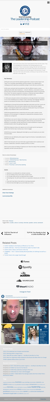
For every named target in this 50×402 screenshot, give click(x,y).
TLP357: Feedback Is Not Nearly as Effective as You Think (19, 246)
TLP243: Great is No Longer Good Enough (15, 255)
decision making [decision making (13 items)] (14, 384)
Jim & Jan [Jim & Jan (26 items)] (20, 387)
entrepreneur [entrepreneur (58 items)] (33, 384)
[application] (25, 51)
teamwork (40, 222)
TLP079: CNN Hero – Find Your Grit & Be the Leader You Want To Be (21, 247)
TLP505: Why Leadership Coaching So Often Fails (21, 369)
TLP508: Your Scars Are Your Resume (18, 367)
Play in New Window (14, 57)
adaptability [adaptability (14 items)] (5, 382)
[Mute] (25, 51)
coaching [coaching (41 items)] (27, 382)
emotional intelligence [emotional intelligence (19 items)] (25, 384)
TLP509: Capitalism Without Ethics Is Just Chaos (14, 359)
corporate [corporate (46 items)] (38, 382)
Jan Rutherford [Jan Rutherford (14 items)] (15, 387)
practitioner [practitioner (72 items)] (6, 391)
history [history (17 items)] (41, 384)
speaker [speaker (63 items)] (25, 391)
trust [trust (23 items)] (18, 393)
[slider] (13, 51)
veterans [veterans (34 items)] (21, 393)
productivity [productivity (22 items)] (12, 391)
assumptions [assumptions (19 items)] (9, 382)
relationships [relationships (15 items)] (17, 391)
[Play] (3, 51)
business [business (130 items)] (18, 382)
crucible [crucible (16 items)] (42, 382)
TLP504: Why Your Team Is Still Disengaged (20, 371)
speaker (31, 222)
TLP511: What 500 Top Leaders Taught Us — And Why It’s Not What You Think (21, 355)
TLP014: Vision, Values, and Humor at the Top (16, 249)
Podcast (11, 221)
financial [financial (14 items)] (38, 384)
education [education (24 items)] (19, 384)
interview (26, 222)
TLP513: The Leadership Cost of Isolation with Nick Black (16, 351)
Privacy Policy (43, 399)
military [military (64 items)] (19, 389)
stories (35, 222)
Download (36, 57)
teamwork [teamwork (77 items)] (6, 393)
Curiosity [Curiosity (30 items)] (10, 384)
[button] (25, 2)
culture (16, 222)
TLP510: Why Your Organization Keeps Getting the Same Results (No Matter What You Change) (25, 357)
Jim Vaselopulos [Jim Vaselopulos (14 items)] (24, 387)
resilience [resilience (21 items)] (21, 391)
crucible (11, 222)
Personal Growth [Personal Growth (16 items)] (33, 389)
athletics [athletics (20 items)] (13, 382)
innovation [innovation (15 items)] (5, 387)
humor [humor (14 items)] (44, 384)
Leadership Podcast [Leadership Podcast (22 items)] (13, 389)
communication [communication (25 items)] (32, 382)
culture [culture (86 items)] (5, 384)
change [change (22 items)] (23, 382)
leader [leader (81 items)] (29, 387)
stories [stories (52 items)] (32, 391)
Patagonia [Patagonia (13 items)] (28, 389)
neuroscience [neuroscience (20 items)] (23, 389)
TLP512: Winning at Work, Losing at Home (12, 353)
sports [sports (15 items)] (29, 391)
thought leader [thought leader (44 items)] (13, 393)
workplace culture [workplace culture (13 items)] (26, 393)
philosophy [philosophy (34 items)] (38, 389)
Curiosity (20, 222)
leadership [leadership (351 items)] (36, 387)
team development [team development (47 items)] (39, 391)
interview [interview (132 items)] (10, 387)
